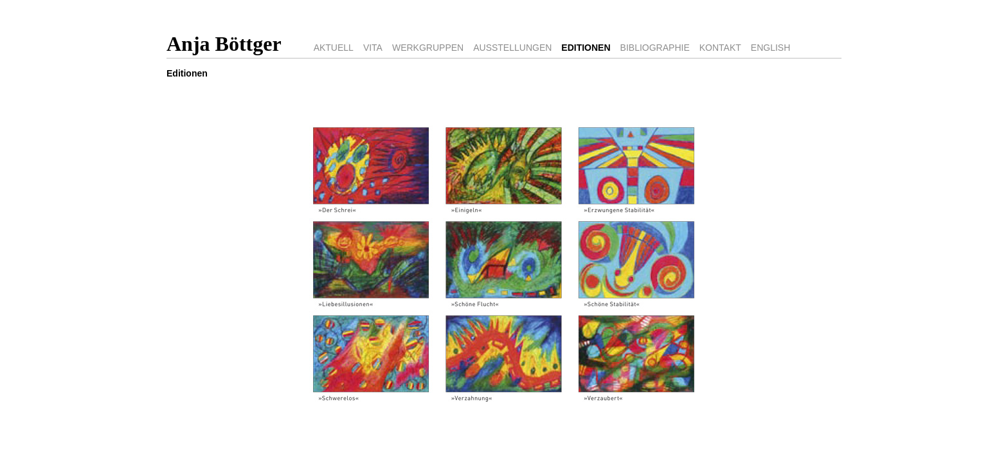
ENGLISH (770, 47)
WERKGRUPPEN (428, 47)
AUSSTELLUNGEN (512, 47)
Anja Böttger (224, 43)
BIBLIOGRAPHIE (655, 47)
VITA (372, 47)
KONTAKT (720, 47)
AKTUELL (334, 47)
